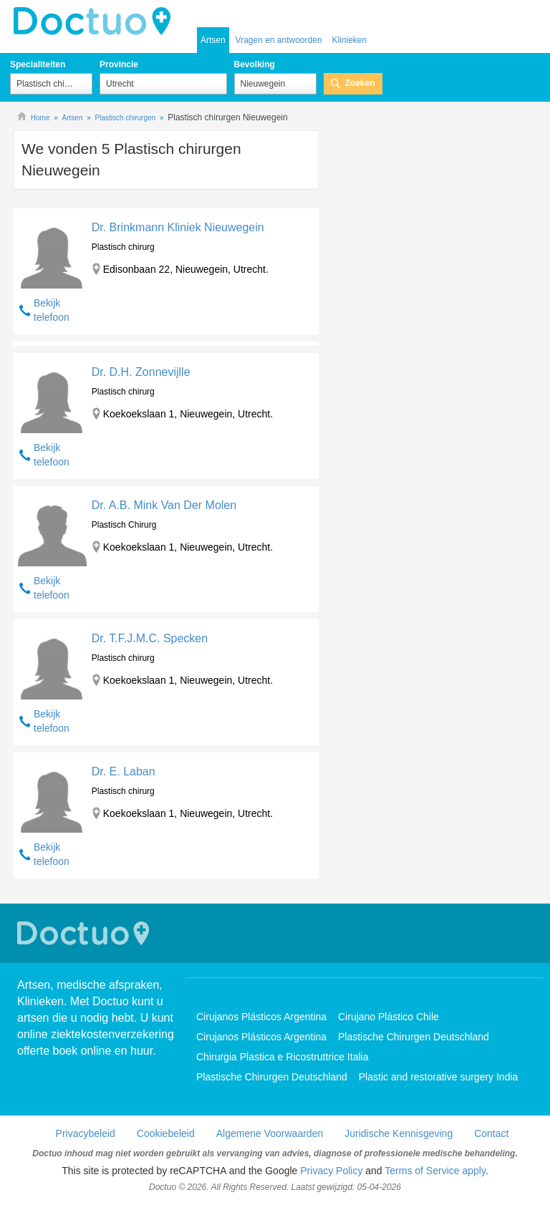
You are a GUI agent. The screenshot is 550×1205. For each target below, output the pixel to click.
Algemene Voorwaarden (269, 1133)
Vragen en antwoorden (279, 40)
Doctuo (85, 933)
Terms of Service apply (435, 1170)
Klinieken (349, 40)
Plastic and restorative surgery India (438, 1077)
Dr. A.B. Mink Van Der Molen (164, 505)
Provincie (119, 64)
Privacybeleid (85, 1133)
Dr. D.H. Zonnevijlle (141, 372)
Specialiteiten (37, 64)
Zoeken (360, 83)
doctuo (96, 21)
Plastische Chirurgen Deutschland (413, 1036)
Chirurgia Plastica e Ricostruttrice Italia (282, 1057)
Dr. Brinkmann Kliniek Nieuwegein (178, 227)
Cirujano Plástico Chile (388, 1016)
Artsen (213, 40)
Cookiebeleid (166, 1133)
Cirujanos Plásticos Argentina (261, 1016)
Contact (491, 1133)
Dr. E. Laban (123, 771)
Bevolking (254, 64)
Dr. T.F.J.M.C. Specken (150, 638)
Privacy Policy (331, 1170)
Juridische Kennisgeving (398, 1133)
